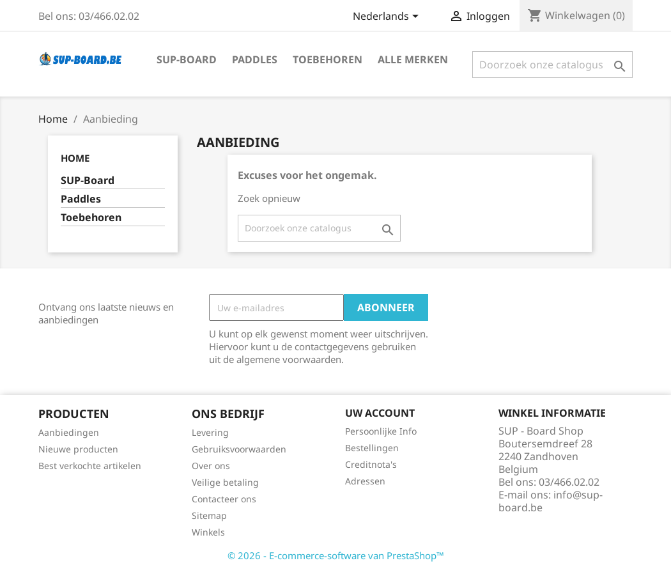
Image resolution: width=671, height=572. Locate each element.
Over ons (211, 466)
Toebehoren (327, 59)
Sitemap (209, 515)
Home (75, 157)
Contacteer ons (224, 499)
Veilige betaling (225, 482)
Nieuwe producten (78, 449)
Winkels (208, 532)
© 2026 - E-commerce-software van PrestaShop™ (336, 555)
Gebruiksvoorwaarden (239, 449)
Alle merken (413, 59)
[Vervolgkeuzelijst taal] (388, 17)
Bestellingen (372, 448)
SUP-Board (187, 59)
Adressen (365, 481)
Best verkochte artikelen (89, 466)
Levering (210, 432)
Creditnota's (371, 464)
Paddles (254, 59)
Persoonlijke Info (381, 431)
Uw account (380, 413)
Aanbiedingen (68, 432)
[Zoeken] (552, 64)
